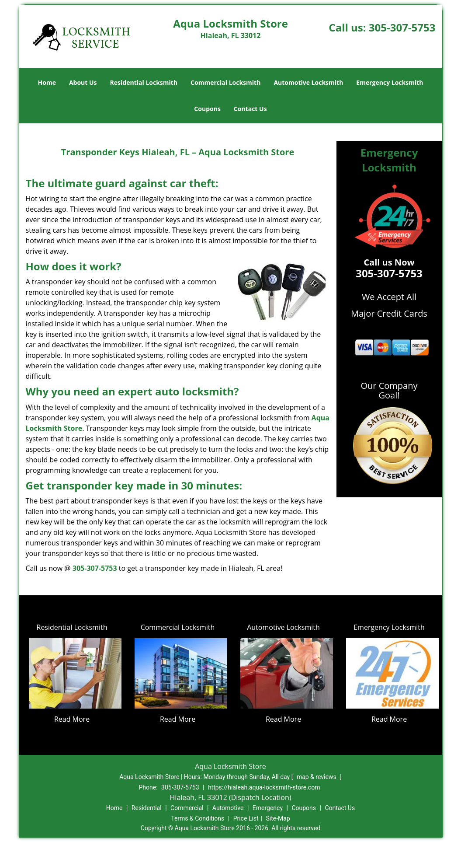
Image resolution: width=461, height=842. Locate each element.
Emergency (268, 807)
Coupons (207, 109)
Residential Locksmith (144, 82)
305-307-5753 (402, 27)
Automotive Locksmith (308, 82)
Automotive (228, 807)
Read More (72, 719)
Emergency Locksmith (389, 82)
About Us (83, 82)
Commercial (186, 807)
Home (47, 82)
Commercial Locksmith (225, 82)
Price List (246, 818)
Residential (147, 807)
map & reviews (317, 776)
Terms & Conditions (197, 818)
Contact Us (250, 109)
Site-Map (278, 818)
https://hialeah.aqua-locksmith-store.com (264, 787)
